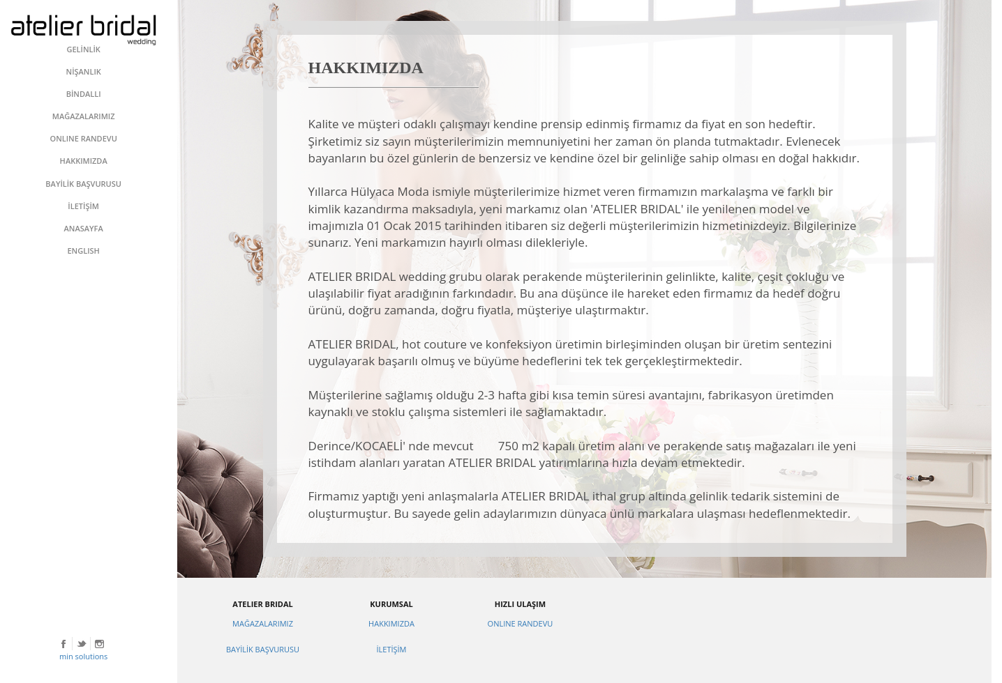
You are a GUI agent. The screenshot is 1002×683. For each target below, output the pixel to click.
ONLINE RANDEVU (520, 623)
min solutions (83, 656)
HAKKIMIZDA (391, 623)
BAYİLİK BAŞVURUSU (262, 649)
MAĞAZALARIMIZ (262, 623)
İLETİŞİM (391, 649)
